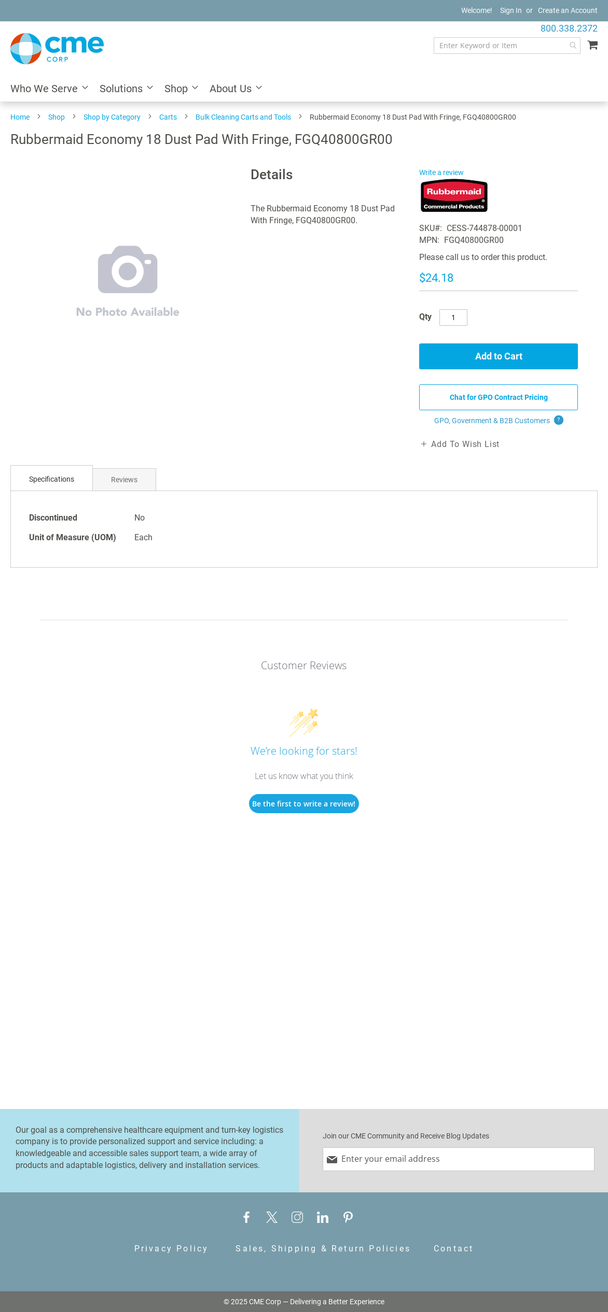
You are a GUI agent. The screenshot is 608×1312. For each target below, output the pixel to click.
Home (20, 117)
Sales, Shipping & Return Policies (323, 1248)
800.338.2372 (569, 28)
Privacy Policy (171, 1248)
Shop (56, 117)
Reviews (124, 479)
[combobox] (507, 45)
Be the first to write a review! (303, 804)
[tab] (51, 479)
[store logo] (57, 48)
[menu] (304, 89)
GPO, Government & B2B (498, 420)
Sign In (511, 10)
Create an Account (568, 10)
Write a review (441, 172)
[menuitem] (46, 89)
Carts (168, 117)
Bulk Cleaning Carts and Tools (243, 117)
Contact (454, 1248)
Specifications (51, 479)
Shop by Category (112, 117)
